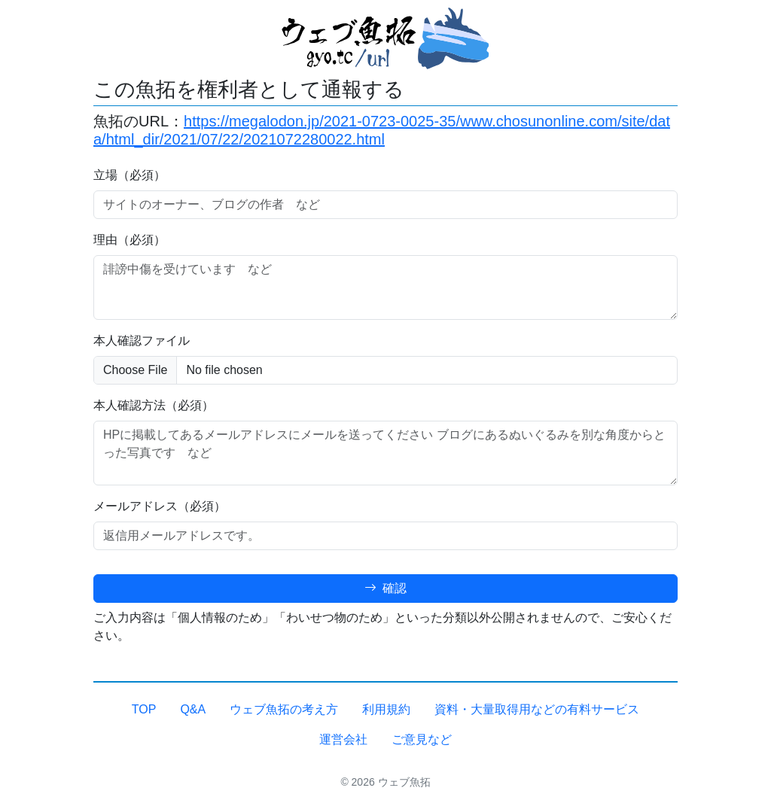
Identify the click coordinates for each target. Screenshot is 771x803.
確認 (385, 588)
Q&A (193, 709)
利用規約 (386, 709)
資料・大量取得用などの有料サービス (536, 709)
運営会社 (343, 739)
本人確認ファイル (141, 340)
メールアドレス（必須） (159, 506)
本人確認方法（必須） (153, 405)
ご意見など (422, 739)
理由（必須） (129, 239)
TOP (144, 709)
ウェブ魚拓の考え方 (284, 709)
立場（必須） (129, 175)
